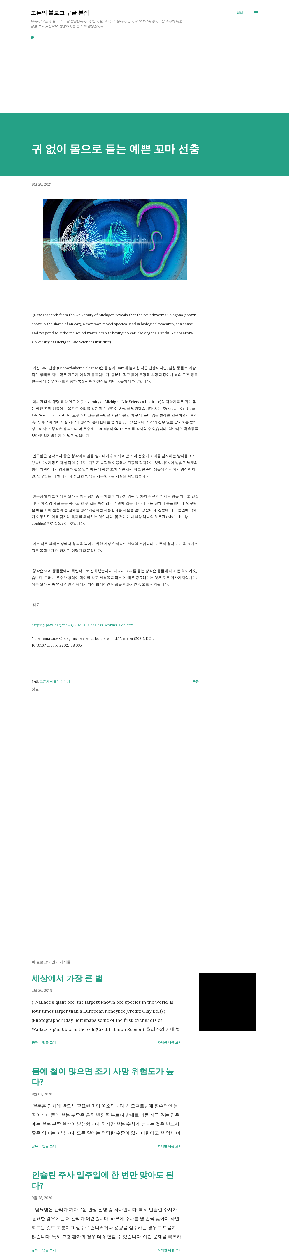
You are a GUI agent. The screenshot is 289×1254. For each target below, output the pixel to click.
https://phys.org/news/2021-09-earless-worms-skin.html (83, 625)
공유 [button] (195, 681)
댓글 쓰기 (49, 1042)
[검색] (240, 12)
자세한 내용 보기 (170, 1042)
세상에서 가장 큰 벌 (67, 978)
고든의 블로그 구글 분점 (60, 12)
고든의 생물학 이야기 (55, 681)
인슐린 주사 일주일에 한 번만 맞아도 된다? (103, 1180)
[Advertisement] (135, 81)
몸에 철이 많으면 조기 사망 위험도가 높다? (103, 1076)
